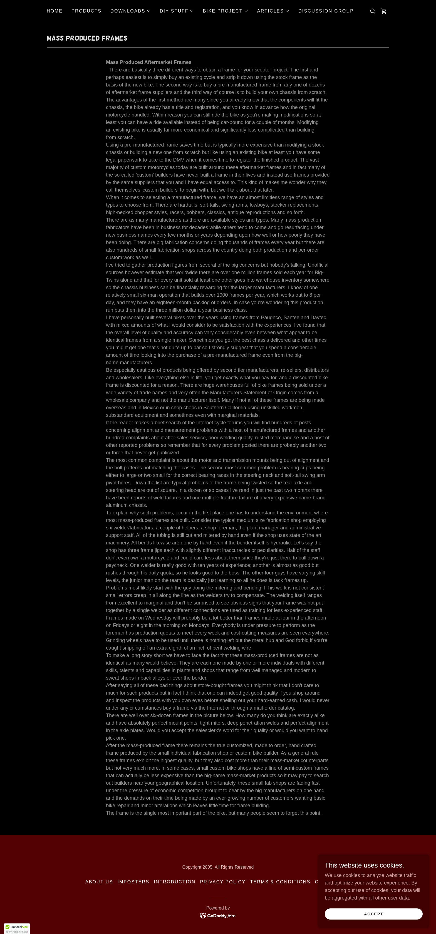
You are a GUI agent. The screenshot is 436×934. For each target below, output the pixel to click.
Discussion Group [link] (326, 11)
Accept (373, 914)
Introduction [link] (174, 882)
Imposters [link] (134, 882)
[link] (383, 11)
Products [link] (86, 11)
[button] (130, 11)
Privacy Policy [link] (223, 882)
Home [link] (55, 11)
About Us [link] (99, 882)
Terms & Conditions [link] (280, 882)
